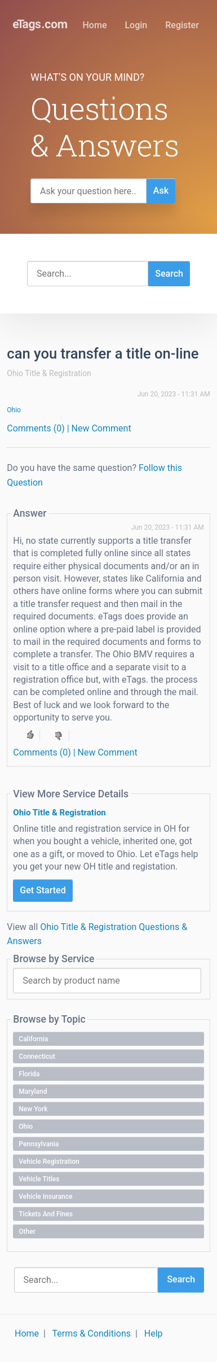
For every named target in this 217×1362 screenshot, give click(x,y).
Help (153, 1333)
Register (182, 25)
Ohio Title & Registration (59, 812)
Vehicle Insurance (45, 1197)
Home (95, 25)
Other (27, 1232)
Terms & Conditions (91, 1333)
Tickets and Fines (46, 1214)
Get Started (42, 890)
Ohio (14, 410)
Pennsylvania (39, 1144)
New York (33, 1109)
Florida (29, 1074)
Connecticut (37, 1056)
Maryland (33, 1091)
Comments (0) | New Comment (69, 428)
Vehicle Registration (49, 1161)
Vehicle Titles (39, 1179)
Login (136, 25)
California (33, 1039)
